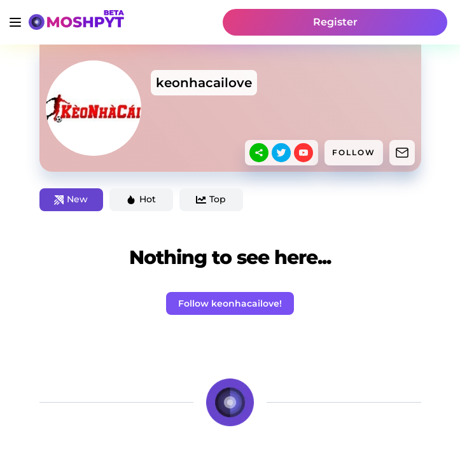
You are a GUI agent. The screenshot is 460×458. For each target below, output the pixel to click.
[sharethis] (258, 152)
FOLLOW (353, 152)
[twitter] (281, 152)
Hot (141, 199)
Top (211, 199)
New (71, 199)
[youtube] (303, 152)
